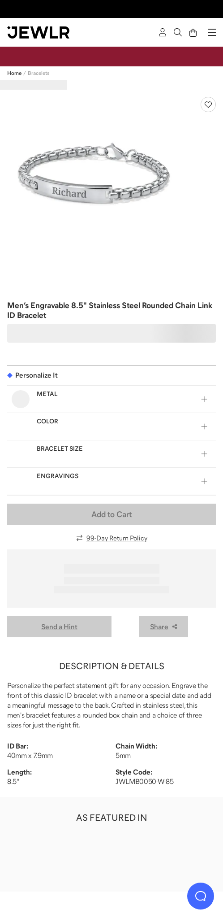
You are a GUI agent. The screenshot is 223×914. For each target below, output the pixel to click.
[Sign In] (163, 32)
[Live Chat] (200, 896)
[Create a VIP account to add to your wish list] (208, 104)
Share (163, 626)
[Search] (178, 32)
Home (14, 73)
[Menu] (212, 32)
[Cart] (193, 32)
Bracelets (38, 73)
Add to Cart (111, 514)
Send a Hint (59, 626)
